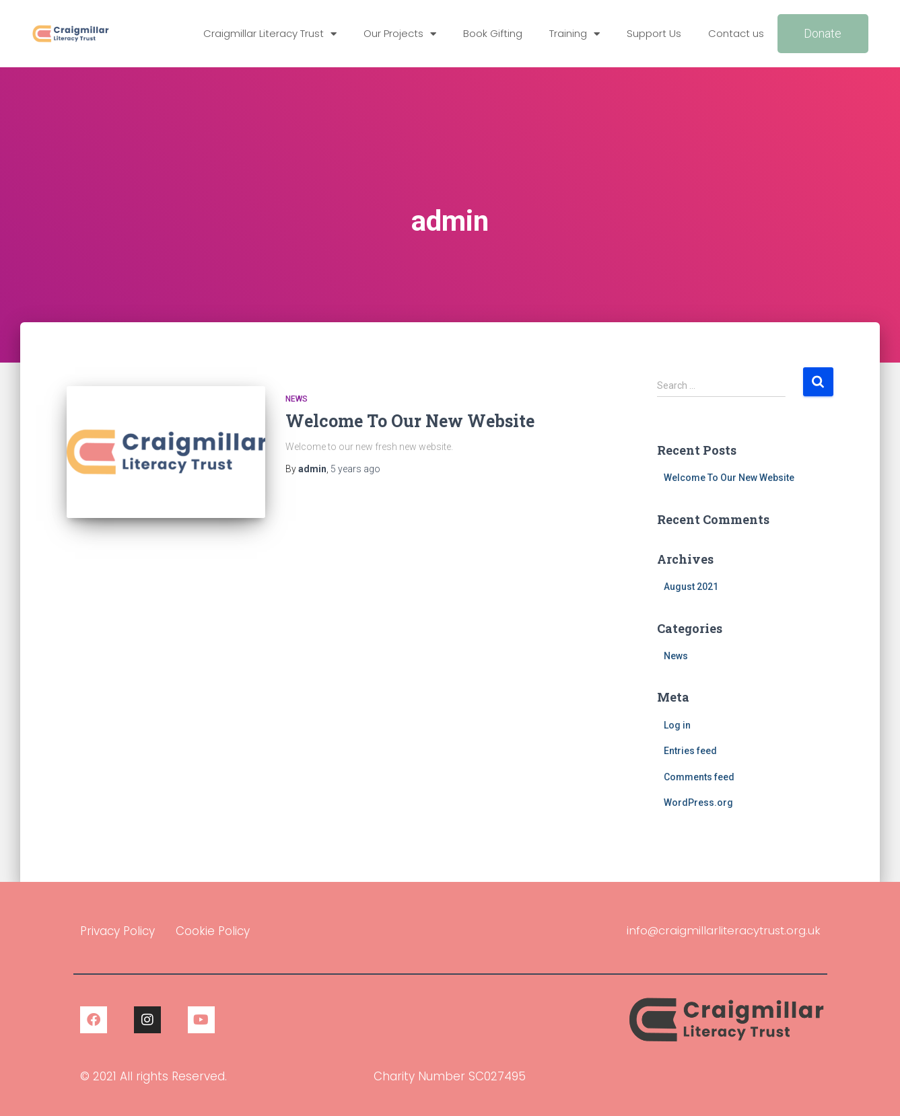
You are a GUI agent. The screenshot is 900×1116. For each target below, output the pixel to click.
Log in (677, 725)
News (296, 399)
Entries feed (690, 750)
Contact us (736, 33)
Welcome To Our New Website (409, 421)
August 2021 (691, 586)
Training (574, 34)
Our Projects (400, 34)
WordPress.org (698, 802)
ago (355, 468)
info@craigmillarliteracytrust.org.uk (722, 930)
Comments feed (699, 777)
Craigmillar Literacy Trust (270, 34)
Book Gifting (492, 33)
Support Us (654, 33)
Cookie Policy (213, 931)
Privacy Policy (117, 931)
